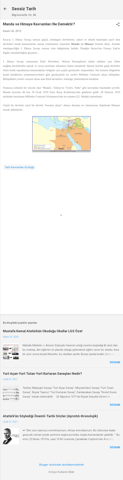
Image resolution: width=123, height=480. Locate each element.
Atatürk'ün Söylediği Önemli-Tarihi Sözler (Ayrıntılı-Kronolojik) (50, 416)
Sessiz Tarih (24, 8)
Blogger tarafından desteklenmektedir (61, 464)
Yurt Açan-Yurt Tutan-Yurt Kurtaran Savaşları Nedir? (42, 373)
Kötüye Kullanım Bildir (61, 472)
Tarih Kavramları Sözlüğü (19, 167)
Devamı (115, 362)
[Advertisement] (61, 283)
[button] (118, 24)
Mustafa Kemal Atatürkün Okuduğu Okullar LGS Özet (42, 331)
